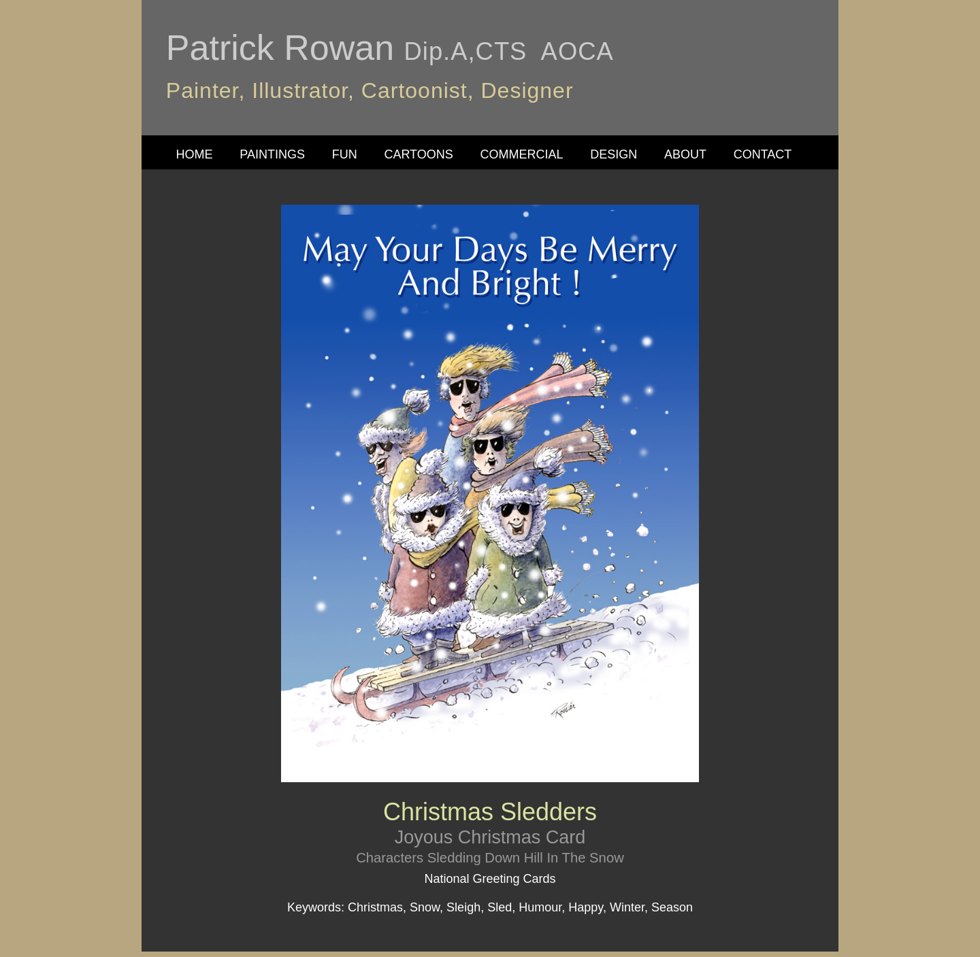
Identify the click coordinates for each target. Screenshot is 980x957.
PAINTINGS (272, 154)
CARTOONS (418, 154)
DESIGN (613, 154)
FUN (344, 154)
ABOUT (685, 154)
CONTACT (763, 154)
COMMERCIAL (522, 154)
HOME (194, 154)
